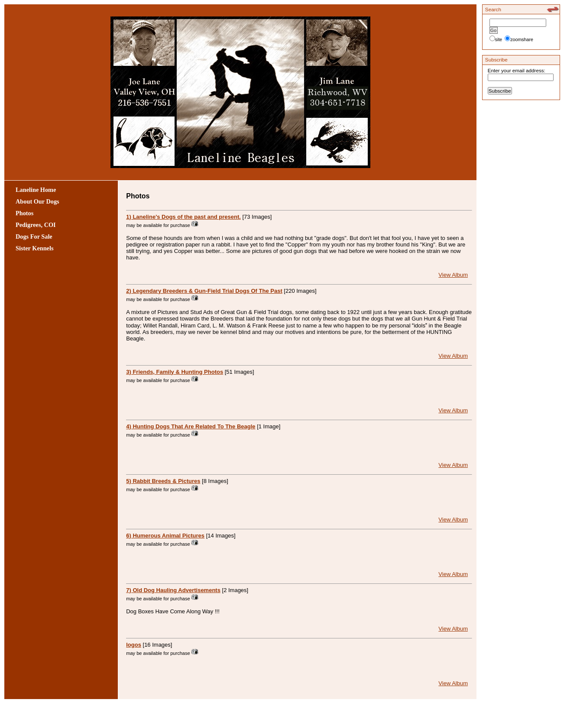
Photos (24, 213)
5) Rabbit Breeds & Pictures (163, 481)
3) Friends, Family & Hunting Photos (174, 372)
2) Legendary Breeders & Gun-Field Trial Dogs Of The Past (204, 291)
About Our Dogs (37, 201)
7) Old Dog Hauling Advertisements (173, 590)
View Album (453, 275)
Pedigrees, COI (36, 224)
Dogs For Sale (34, 236)
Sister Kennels (35, 248)
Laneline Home (36, 189)
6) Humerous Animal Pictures (165, 535)
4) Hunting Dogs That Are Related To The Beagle (190, 426)
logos (133, 644)
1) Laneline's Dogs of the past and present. (183, 217)
